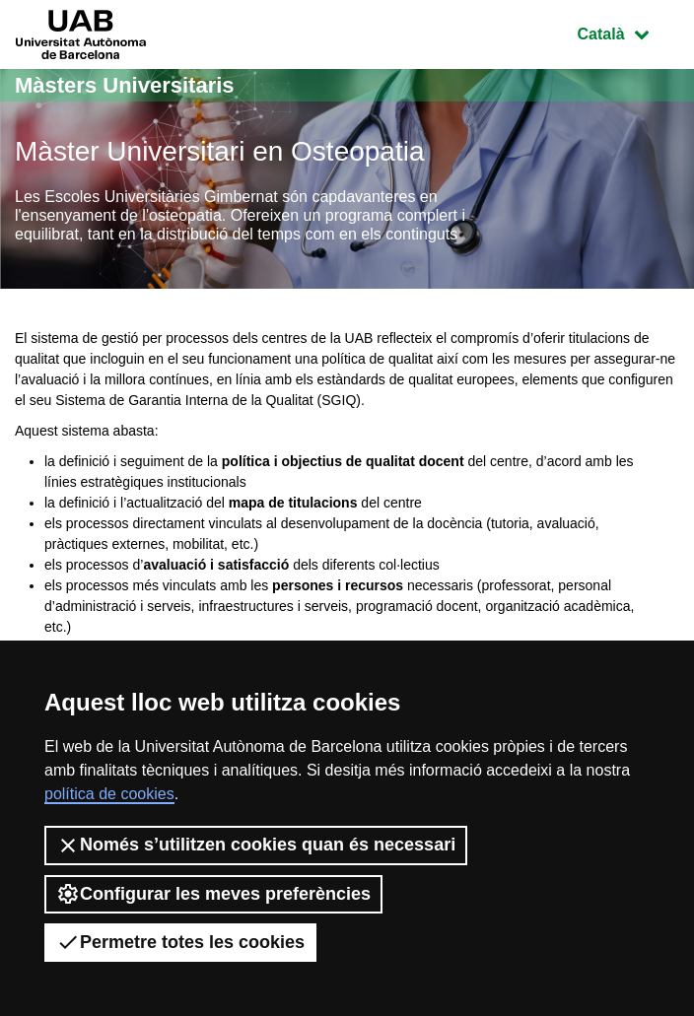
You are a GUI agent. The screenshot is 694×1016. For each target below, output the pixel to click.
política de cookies (109, 793)
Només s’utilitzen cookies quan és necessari (255, 845)
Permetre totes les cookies (180, 942)
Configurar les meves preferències (213, 894)
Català (628, 32)
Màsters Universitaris (125, 85)
